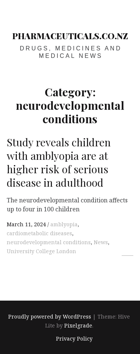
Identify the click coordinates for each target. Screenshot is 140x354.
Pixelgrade (78, 325)
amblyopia (64, 224)
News (101, 242)
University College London (41, 251)
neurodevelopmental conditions (49, 242)
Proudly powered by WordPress (49, 316)
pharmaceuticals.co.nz (70, 35)
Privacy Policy (74, 338)
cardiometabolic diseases (39, 233)
